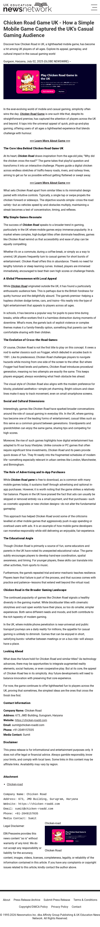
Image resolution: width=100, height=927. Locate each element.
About (6, 900)
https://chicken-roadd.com (31, 720)
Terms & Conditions (85, 900)
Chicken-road (15, 784)
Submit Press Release (57, 900)
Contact (76, 906)
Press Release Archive (27, 900)
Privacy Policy (59, 906)
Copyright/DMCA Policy (33, 906)
